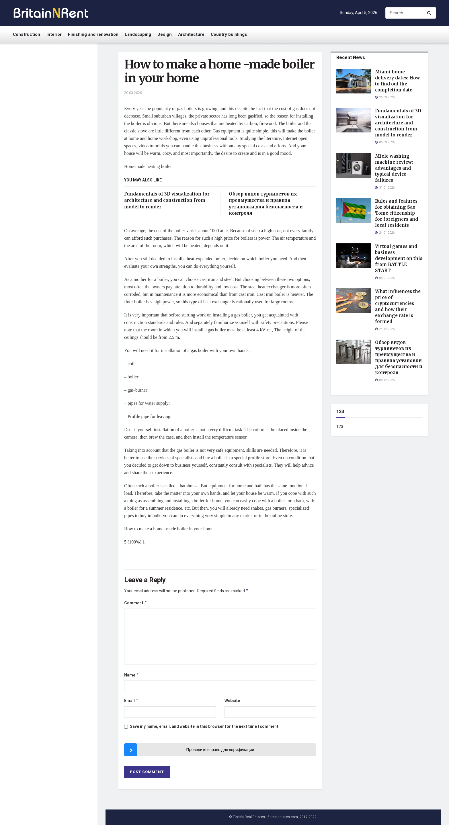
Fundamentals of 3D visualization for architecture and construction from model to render (59, 110)
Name (131, 676)
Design (164, 34)
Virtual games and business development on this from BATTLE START (57, 215)
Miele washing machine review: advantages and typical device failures (61, 145)
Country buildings (229, 34)
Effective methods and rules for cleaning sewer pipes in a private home (58, 455)
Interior (54, 34)
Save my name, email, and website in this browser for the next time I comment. (205, 729)
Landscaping (138, 34)
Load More (48, 485)
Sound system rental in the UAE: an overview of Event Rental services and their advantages (56, 420)
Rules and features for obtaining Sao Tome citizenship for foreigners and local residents (60, 180)
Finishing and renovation (93, 34)
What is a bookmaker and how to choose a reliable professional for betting (60, 385)
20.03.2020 (133, 92)
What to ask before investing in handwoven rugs (61, 315)
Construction (26, 34)
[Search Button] (430, 13)
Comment (135, 604)
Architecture (191, 34)
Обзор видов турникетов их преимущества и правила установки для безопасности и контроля (61, 282)
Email (131, 702)
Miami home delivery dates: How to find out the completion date (61, 75)
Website (232, 702)
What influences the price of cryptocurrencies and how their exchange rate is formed (59, 247)
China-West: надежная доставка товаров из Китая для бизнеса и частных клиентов (59, 350)
